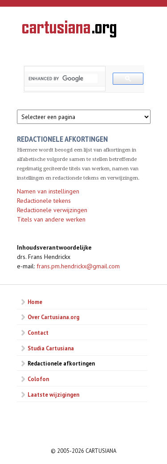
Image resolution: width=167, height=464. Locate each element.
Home (35, 301)
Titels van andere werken (51, 219)
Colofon (38, 378)
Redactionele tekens (44, 201)
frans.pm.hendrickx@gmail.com (78, 266)
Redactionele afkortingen (61, 363)
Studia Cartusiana (51, 348)
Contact (38, 332)
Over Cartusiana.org (53, 316)
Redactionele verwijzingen (52, 210)
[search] (63, 78)
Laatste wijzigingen (53, 394)
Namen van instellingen (48, 191)
